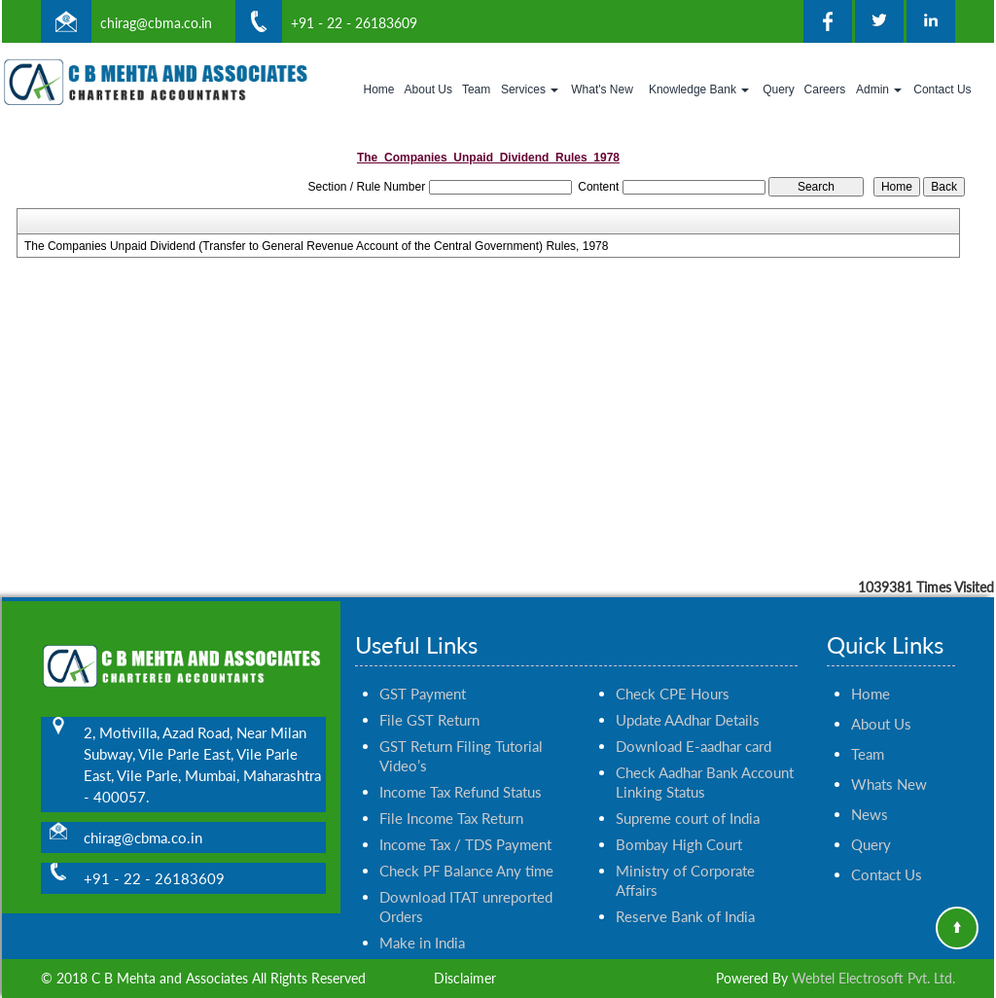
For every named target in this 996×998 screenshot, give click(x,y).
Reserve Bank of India (685, 894)
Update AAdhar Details (688, 697)
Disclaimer (465, 978)
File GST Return (429, 697)
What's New (602, 89)
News (869, 792)
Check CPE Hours (672, 671)
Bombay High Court (679, 822)
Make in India (422, 920)
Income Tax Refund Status (460, 769)
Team (476, 89)
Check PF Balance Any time (466, 848)
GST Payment (422, 671)
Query (779, 89)
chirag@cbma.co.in (156, 23)
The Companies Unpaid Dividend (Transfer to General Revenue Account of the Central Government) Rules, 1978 (316, 246)
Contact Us (942, 89)
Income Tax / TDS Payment (465, 822)
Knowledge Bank (699, 89)
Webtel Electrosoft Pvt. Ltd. (873, 978)
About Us (428, 89)
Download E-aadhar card (693, 723)
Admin (879, 89)
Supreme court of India (688, 795)
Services (529, 89)
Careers (825, 89)
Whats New (889, 761)
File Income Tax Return (451, 795)
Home (378, 89)
